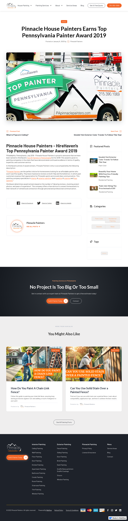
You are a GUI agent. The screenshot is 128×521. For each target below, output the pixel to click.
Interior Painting (38, 444)
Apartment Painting (39, 469)
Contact (76, 301)
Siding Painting (62, 452)
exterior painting (44, 178)
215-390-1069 (114, 5)
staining (67, 178)
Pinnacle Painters (13, 171)
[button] (25, 5)
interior (34, 178)
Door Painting (36, 461)
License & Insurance (89, 452)
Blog (82, 5)
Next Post (114, 131)
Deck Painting (62, 465)
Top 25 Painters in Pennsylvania (39, 158)
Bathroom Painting (38, 473)
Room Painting (37, 481)
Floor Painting (37, 457)
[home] (11, 5)
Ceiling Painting (37, 448)
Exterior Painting (64, 444)
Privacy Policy (87, 448)
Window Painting (38, 494)
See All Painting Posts (64, 425)
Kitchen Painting (37, 465)
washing (59, 178)
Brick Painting (62, 461)
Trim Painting (36, 490)
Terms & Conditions (72, 510)
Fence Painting (62, 448)
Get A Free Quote (96, 5)
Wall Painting (36, 452)
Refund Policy (58, 510)
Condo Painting (37, 477)
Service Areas (71, 5)
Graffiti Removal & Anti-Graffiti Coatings (65, 470)
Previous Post (15, 131)
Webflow (49, 510)
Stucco (59, 475)
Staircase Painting (38, 485)
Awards (64, 21)
